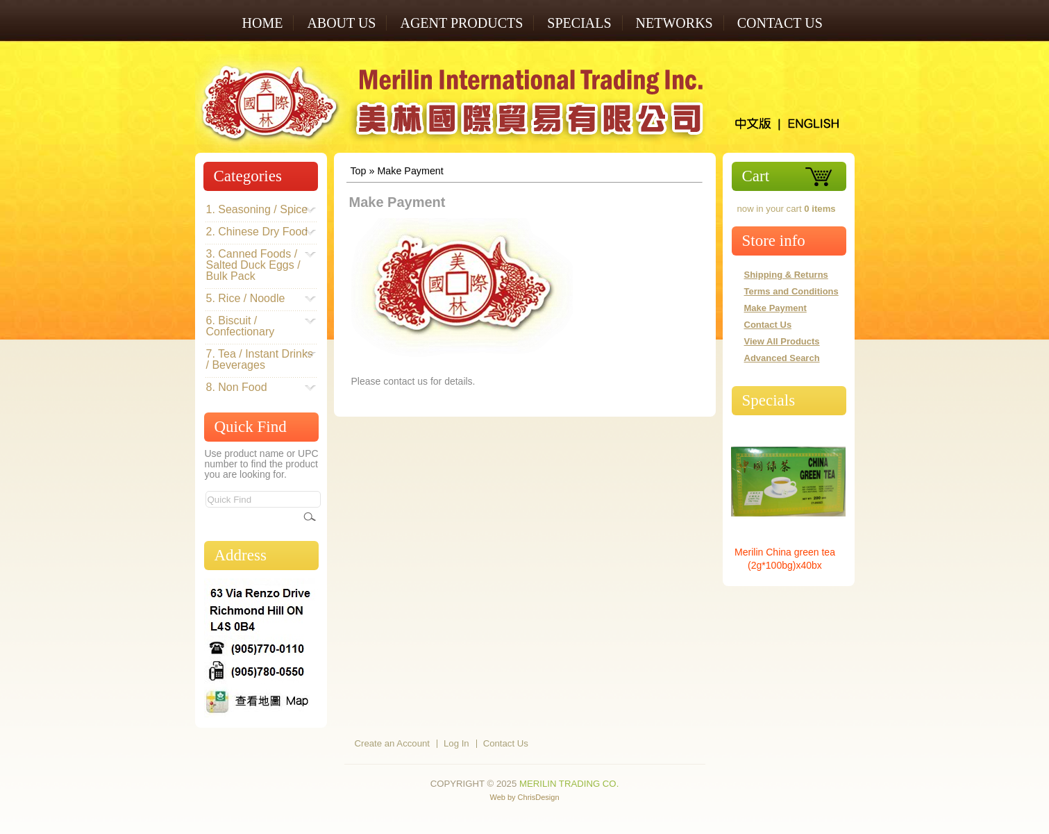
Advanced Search (782, 358)
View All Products (782, 341)
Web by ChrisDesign (524, 797)
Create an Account (392, 743)
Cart (756, 176)
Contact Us (780, 23)
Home (262, 23)
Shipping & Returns (786, 274)
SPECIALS (579, 23)
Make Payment (410, 170)
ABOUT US (341, 23)
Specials (769, 400)
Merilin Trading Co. (569, 783)
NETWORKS (674, 23)
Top (358, 170)
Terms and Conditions (791, 291)
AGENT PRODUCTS (461, 23)
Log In (456, 743)
